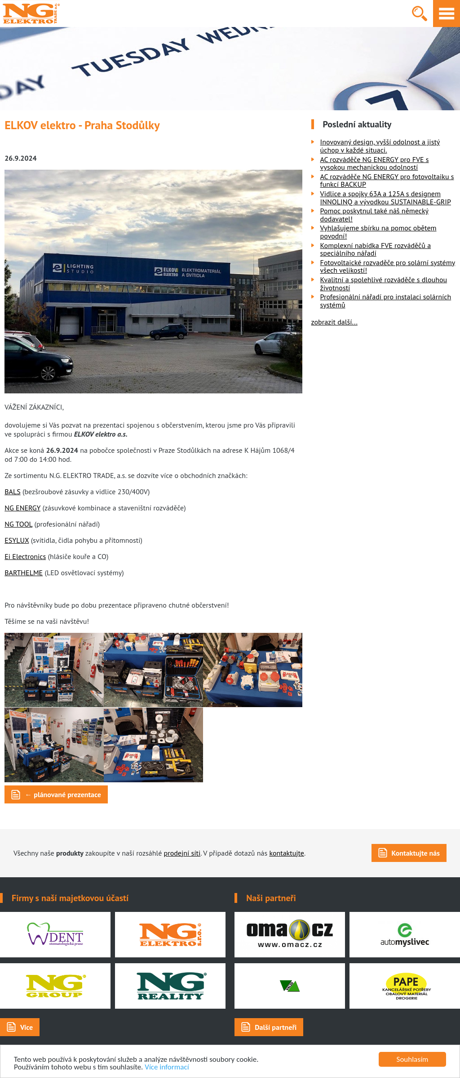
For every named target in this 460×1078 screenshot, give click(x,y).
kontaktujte (286, 852)
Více (26, 1027)
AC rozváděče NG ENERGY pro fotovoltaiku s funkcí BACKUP (387, 180)
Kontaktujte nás (416, 852)
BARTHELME (23, 572)
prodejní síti (182, 852)
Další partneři (275, 1027)
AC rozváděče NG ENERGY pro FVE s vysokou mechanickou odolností (374, 163)
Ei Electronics (25, 556)
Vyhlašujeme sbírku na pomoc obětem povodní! (378, 231)
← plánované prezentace (63, 794)
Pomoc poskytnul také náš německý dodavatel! (374, 214)
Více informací (167, 1067)
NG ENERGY (22, 507)
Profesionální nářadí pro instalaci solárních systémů (385, 300)
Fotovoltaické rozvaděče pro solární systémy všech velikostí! (388, 266)
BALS (12, 491)
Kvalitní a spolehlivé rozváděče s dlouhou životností (383, 283)
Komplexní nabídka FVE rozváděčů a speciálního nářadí (375, 249)
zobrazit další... (334, 321)
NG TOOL (18, 523)
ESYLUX (16, 540)
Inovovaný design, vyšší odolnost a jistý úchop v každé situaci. (380, 145)
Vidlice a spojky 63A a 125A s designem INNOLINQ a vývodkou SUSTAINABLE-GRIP (385, 197)
